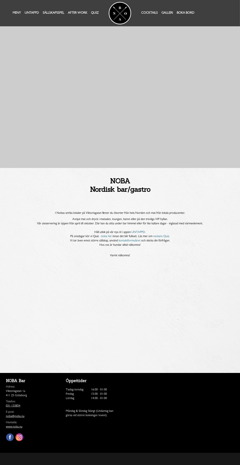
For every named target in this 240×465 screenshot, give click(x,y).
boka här (106, 236)
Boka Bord (185, 13)
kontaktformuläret (129, 240)
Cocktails (149, 13)
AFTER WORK (77, 13)
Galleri (167, 13)
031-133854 (13, 406)
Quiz (95, 13)
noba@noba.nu (15, 416)
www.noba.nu (14, 427)
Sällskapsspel (53, 13)
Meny (17, 13)
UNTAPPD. (139, 232)
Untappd (32, 13)
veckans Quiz (161, 236)
